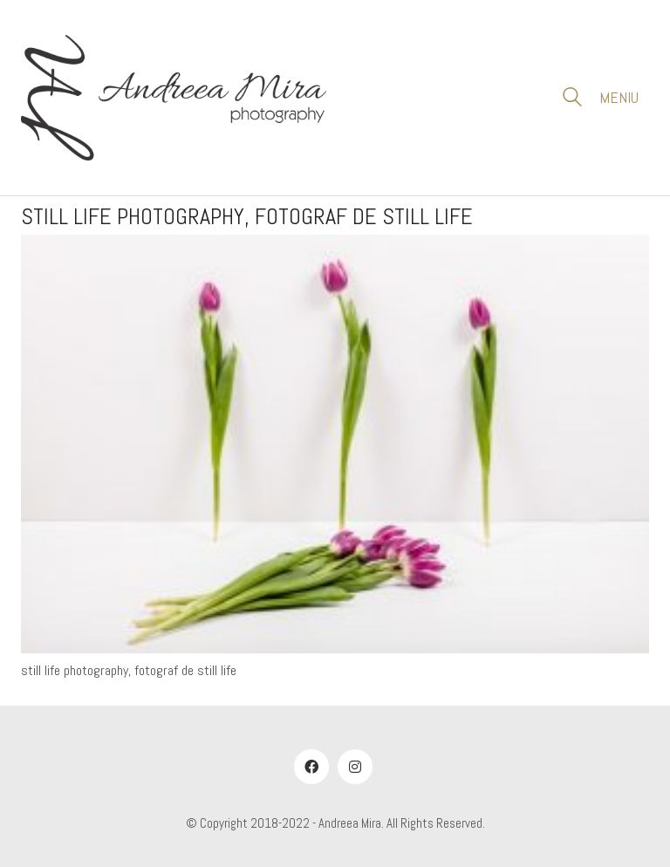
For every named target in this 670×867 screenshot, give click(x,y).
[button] (624, 97)
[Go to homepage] (173, 97)
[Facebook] (311, 766)
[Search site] (572, 99)
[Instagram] (355, 766)
